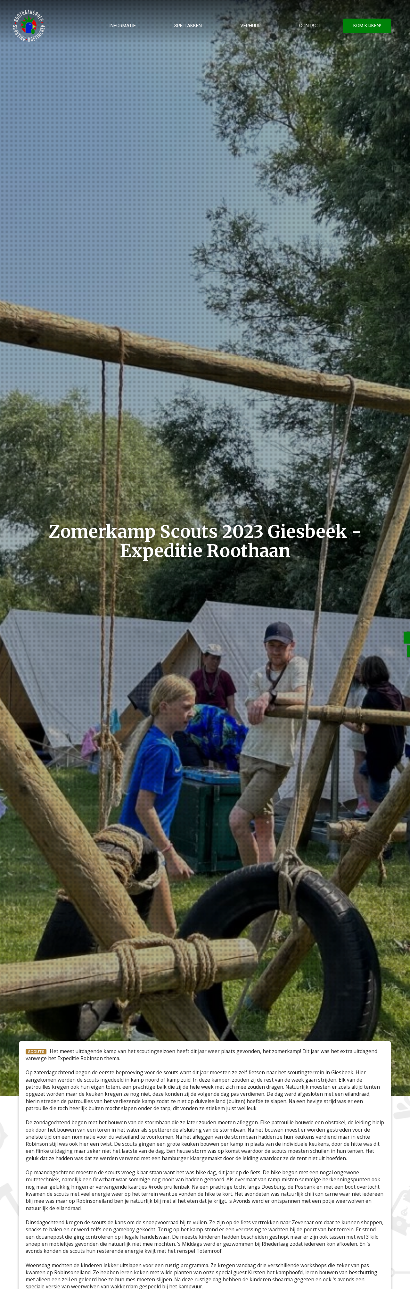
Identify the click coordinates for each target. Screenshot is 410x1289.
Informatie (122, 26)
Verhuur (250, 26)
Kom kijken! (367, 26)
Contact (310, 26)
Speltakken (188, 26)
